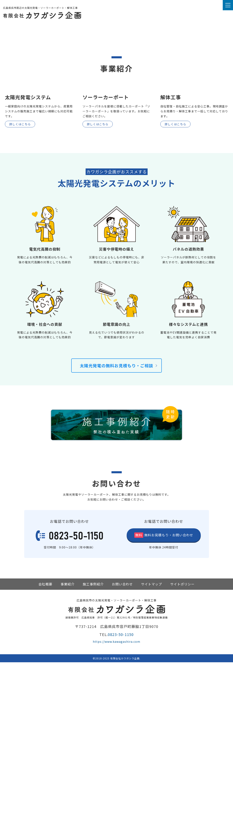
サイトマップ (151, 740)
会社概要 (45, 740)
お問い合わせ (122, 740)
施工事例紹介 (93, 740)
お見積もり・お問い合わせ (168, 691)
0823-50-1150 (121, 791)
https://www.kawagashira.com (116, 798)
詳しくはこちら (20, 281)
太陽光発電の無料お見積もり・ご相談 (116, 522)
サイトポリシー (182, 740)
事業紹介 (68, 740)
